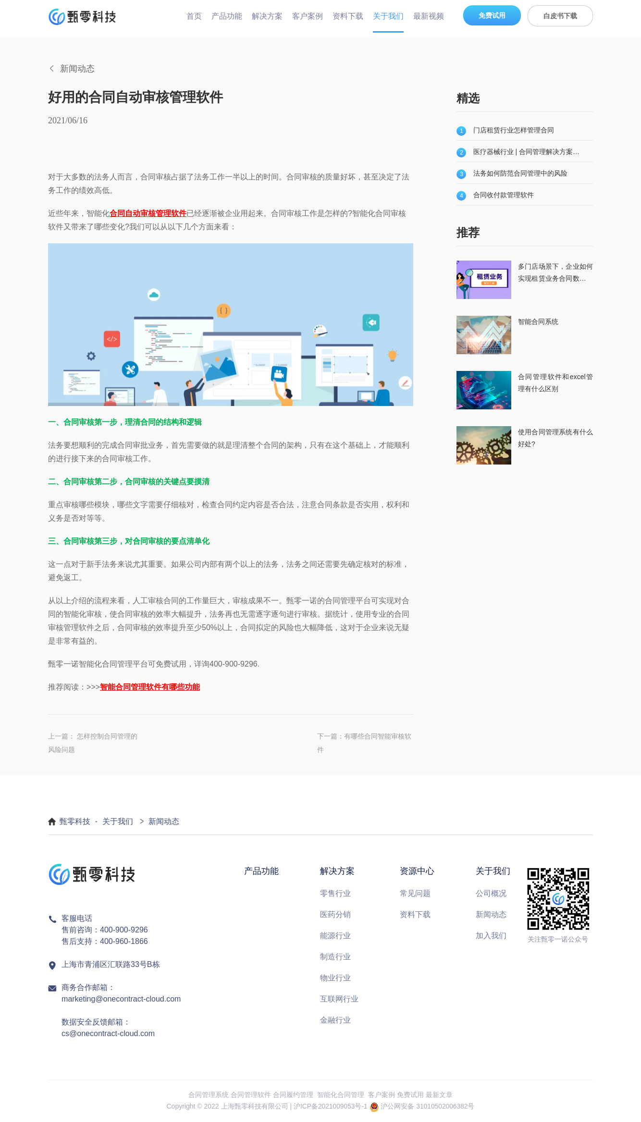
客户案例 (307, 16)
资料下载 (348, 16)
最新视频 (428, 16)
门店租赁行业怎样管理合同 (513, 130)
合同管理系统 (208, 1095)
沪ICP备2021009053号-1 (330, 1107)
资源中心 (417, 872)
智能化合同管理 (340, 1095)
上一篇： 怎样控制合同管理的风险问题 (92, 743)
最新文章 (439, 1095)
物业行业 (335, 979)
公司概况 (491, 894)
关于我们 (388, 16)
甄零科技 (75, 823)
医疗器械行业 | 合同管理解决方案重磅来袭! (527, 151)
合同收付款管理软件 (503, 195)
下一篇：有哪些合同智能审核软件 (364, 743)
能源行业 (335, 936)
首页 (194, 16)
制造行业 (335, 958)
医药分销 (335, 915)
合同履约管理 (293, 1095)
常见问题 (415, 894)
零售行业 (335, 894)
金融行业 (335, 1021)
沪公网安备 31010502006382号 (428, 1107)
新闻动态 (163, 823)
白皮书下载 (560, 16)
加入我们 (491, 936)
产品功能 (226, 16)
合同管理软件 (251, 1095)
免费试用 (492, 15)
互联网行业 (339, 1000)
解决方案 (267, 16)
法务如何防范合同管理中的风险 (520, 173)
